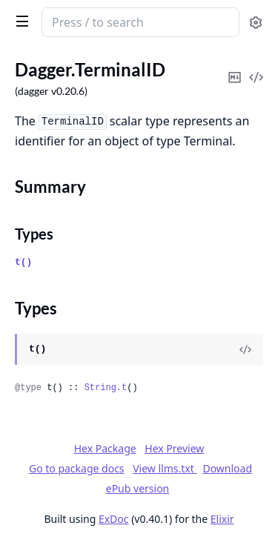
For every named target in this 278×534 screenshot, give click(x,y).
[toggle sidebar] (19, 21)
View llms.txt (164, 468)
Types (34, 234)
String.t (106, 388)
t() (23, 262)
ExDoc (114, 519)
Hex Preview (174, 448)
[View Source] (245, 349)
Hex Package (105, 448)
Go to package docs (77, 469)
